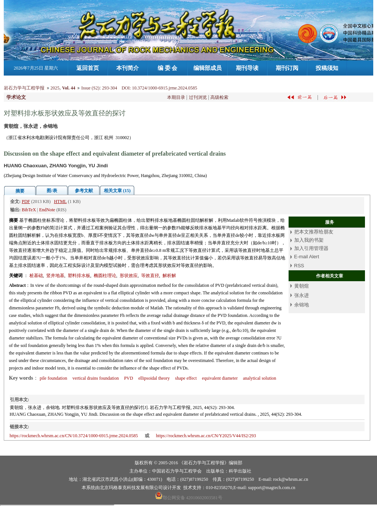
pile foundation (53, 378)
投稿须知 (327, 68)
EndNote (47, 209)
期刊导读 (247, 68)
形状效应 (129, 275)
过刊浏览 (198, 97)
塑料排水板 (79, 275)
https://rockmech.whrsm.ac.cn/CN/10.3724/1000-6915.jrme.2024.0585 (74, 435)
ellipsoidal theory (154, 378)
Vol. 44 (68, 88)
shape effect (185, 378)
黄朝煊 (301, 286)
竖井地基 (55, 275)
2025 (54, 88)
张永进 (301, 295)
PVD (128, 378)
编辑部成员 (207, 68)
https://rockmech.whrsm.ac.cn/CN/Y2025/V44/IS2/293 (206, 435)
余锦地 (301, 305)
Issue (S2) (90, 88)
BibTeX (29, 209)
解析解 (169, 275)
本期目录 (176, 97)
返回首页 (87, 68)
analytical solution (259, 378)
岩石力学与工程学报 (24, 88)
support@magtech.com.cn (271, 487)
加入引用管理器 (311, 248)
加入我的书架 (309, 240)
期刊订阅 (287, 68)
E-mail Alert (306, 256)
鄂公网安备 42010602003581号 (192, 497)
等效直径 (150, 275)
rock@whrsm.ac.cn (290, 479)
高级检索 (219, 97)
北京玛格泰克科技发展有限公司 (131, 487)
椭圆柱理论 (105, 275)
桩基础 (36, 275)
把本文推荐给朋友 (313, 232)
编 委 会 (168, 68)
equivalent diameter (220, 378)
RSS (299, 265)
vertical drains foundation (95, 378)
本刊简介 (127, 68)
